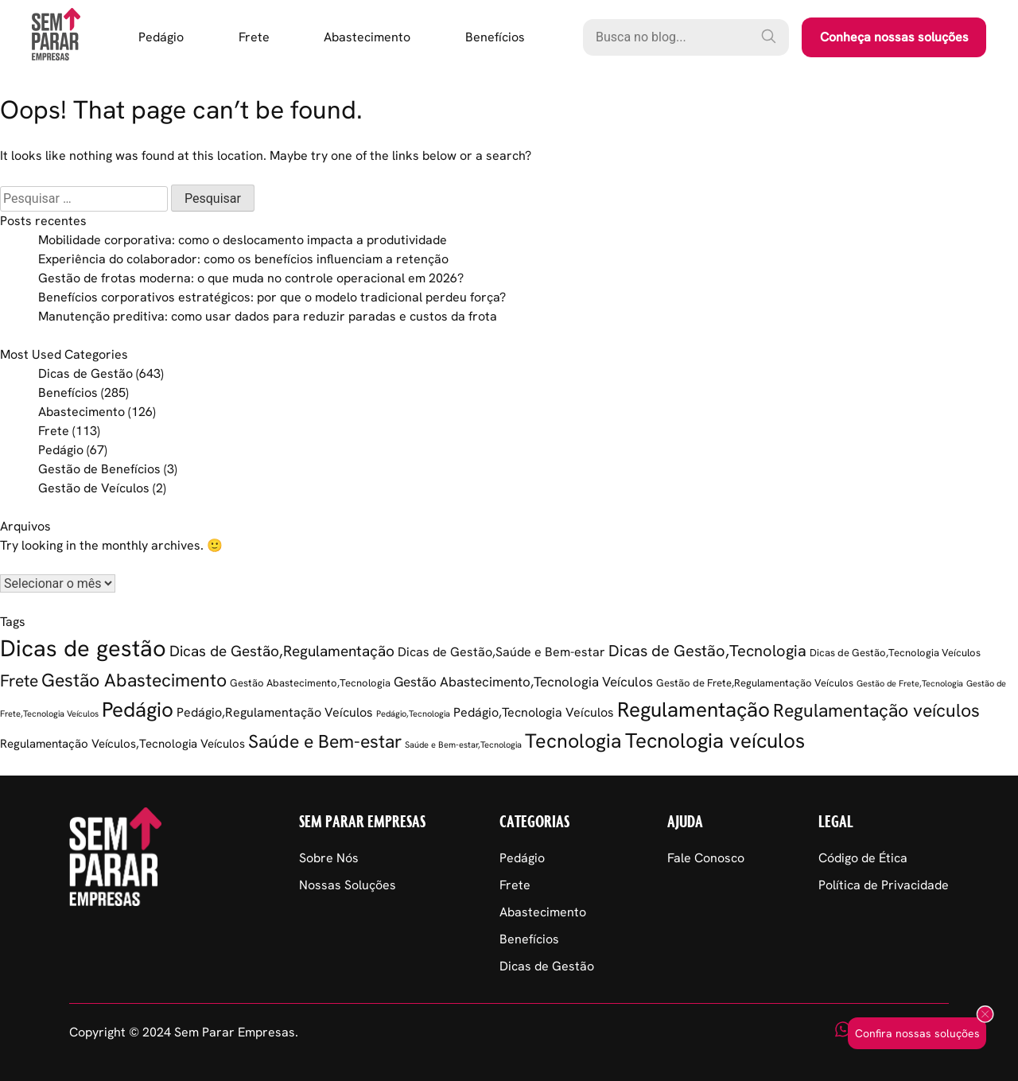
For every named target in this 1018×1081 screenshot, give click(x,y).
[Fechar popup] (985, 1015)
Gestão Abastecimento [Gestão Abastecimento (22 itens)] (134, 680)
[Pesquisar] (768, 36)
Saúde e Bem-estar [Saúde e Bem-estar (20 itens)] (325, 741)
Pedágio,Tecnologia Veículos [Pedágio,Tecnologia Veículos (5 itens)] (533, 712)
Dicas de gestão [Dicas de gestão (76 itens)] (83, 648)
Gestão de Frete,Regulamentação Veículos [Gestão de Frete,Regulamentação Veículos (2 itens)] (754, 683)
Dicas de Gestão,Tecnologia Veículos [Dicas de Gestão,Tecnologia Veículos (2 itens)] (895, 652)
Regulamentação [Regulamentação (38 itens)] (693, 709)
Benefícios (495, 37)
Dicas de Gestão (85, 373)
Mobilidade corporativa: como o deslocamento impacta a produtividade (242, 239)
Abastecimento (367, 37)
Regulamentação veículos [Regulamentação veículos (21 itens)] (876, 710)
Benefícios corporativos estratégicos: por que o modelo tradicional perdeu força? (272, 297)
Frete (254, 37)
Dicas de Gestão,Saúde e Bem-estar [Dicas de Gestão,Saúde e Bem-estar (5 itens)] (501, 652)
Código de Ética (862, 858)
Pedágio (161, 37)
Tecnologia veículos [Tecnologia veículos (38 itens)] (715, 740)
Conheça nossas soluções (894, 37)
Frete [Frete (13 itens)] (19, 680)
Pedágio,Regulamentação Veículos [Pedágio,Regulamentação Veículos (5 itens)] (275, 712)
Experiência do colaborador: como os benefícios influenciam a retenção (243, 259)
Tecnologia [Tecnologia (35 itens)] (573, 741)
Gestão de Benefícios (99, 469)
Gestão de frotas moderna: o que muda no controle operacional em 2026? (251, 278)
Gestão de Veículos (94, 488)
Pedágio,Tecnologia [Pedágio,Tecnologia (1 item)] (413, 713)
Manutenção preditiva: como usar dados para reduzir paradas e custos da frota (267, 316)
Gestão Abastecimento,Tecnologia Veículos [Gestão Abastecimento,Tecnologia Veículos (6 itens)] (523, 681)
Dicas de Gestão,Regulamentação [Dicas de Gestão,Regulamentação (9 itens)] (281, 651)
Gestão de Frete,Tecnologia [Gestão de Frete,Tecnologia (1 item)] (910, 683)
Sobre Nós (329, 858)
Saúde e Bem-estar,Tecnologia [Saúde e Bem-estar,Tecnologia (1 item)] (463, 744)
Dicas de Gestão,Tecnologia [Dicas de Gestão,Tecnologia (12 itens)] (707, 650)
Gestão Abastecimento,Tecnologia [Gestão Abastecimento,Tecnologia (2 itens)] (310, 683)
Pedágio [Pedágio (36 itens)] (137, 709)
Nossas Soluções (347, 885)
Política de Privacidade (883, 885)
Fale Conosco (705, 858)
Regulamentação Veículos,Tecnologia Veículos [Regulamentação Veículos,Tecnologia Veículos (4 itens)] (122, 744)
